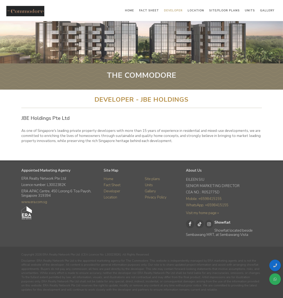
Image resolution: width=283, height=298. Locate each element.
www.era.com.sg (34, 202)
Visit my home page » (202, 213)
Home (108, 178)
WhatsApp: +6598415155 (207, 205)
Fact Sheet (112, 185)
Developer (112, 191)
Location (110, 197)
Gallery (150, 191)
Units (149, 185)
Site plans (152, 178)
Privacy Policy (156, 197)
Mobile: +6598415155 (204, 198)
